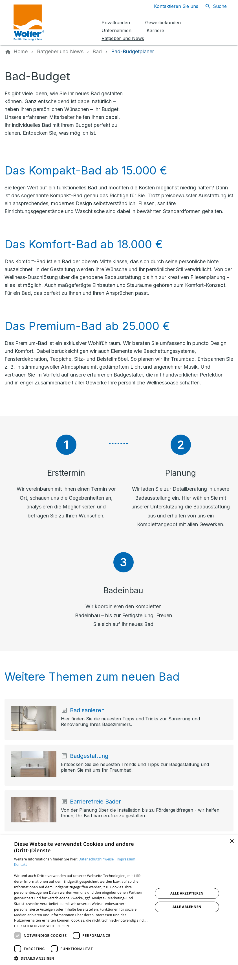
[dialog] (119, 900)
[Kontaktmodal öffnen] (171, 6)
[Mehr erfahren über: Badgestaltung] (33, 764)
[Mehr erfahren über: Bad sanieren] (33, 718)
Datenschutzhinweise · (98, 859)
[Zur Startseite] (54, 22)
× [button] (232, 841)
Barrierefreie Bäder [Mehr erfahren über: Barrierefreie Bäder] (95, 801)
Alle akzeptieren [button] (187, 893)
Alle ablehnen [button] (187, 906)
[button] (81, 958)
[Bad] (97, 51)
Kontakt (20, 864)
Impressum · (127, 859)
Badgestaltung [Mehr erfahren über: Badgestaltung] (89, 756)
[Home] (21, 51)
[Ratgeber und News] (60, 51)
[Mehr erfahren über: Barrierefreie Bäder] (33, 809)
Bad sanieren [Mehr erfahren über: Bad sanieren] (87, 710)
